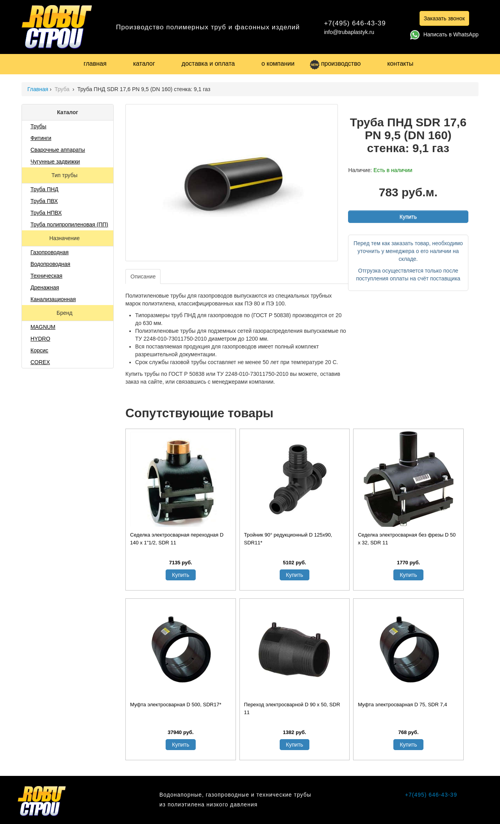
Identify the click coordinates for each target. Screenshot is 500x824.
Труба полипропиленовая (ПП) (69, 224)
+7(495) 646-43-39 (355, 23)
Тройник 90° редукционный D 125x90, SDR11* (288, 539)
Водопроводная (50, 264)
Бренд (65, 313)
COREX (40, 362)
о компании (278, 63)
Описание (142, 276)
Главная (37, 89)
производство (335, 63)
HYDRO (40, 339)
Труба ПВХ (44, 201)
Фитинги (40, 138)
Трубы (38, 126)
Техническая (46, 276)
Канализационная (53, 299)
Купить (408, 217)
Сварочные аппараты (57, 150)
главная (95, 63)
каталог (144, 63)
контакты (400, 63)
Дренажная (44, 287)
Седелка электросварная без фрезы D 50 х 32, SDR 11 (406, 539)
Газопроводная (49, 252)
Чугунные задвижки (55, 161)
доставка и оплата (208, 63)
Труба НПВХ (46, 213)
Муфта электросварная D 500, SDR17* (175, 704)
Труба (63, 89)
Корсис (39, 350)
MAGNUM (42, 327)
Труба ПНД (44, 189)
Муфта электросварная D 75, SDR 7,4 (402, 704)
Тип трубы (65, 175)
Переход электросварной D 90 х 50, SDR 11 (292, 708)
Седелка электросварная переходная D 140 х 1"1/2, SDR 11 (176, 539)
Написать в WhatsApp (444, 34)
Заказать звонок (444, 18)
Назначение (65, 238)
